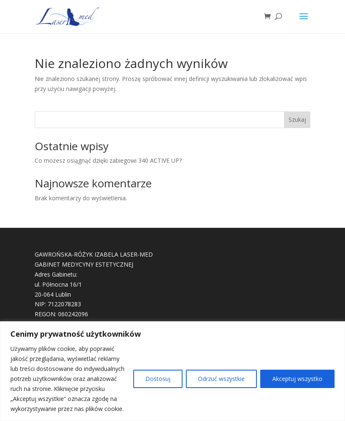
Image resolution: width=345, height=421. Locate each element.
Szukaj (297, 120)
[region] (172, 371)
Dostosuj (157, 379)
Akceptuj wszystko (297, 379)
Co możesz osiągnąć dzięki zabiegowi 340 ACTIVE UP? (108, 160)
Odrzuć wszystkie (221, 379)
